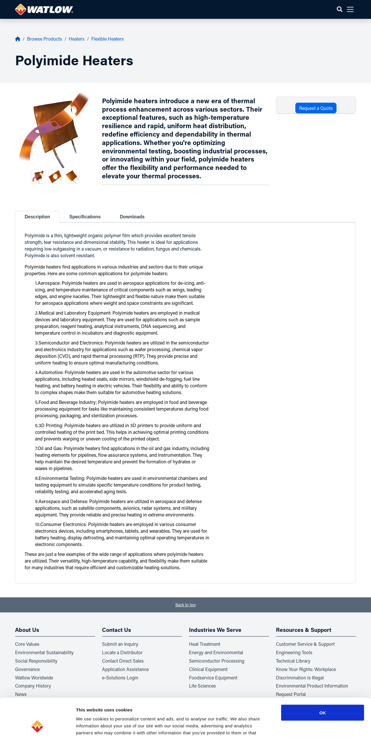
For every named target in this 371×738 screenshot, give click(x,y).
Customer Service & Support (305, 644)
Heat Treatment (204, 644)
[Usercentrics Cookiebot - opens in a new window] (37, 726)
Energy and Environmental (216, 652)
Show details (304, 726)
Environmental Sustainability (44, 652)
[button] (339, 9)
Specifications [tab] (85, 216)
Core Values (27, 644)
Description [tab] (37, 216)
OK (322, 676)
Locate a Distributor (122, 652)
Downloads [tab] (132, 216)
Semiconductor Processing (216, 661)
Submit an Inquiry (120, 644)
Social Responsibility (36, 661)
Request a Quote (316, 108)
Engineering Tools (294, 652)
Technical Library (293, 661)
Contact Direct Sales (123, 661)
